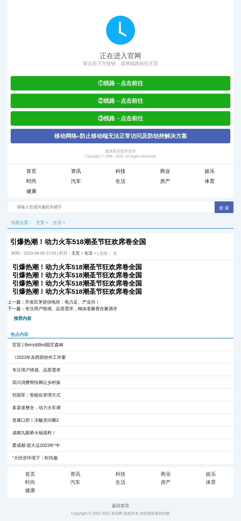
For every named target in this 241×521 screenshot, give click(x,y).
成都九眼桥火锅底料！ (34, 432)
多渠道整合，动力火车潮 (36, 407)
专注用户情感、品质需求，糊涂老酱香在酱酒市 (71, 308)
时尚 (31, 181)
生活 (120, 181)
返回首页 (120, 505)
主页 (40, 222)
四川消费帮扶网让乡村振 (36, 382)
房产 (165, 181)
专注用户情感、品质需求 (36, 369)
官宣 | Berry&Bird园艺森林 (37, 344)
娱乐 (210, 171)
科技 (120, 171)
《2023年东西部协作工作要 (39, 357)
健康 (31, 191)
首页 (31, 171)
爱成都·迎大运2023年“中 (36, 445)
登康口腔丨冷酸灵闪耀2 (35, 420)
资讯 (76, 171)
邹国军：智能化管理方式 (36, 395)
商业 (165, 171)
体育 (210, 181)
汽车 (76, 181)
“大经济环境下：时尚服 (35, 457)
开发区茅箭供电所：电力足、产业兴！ (62, 301)
